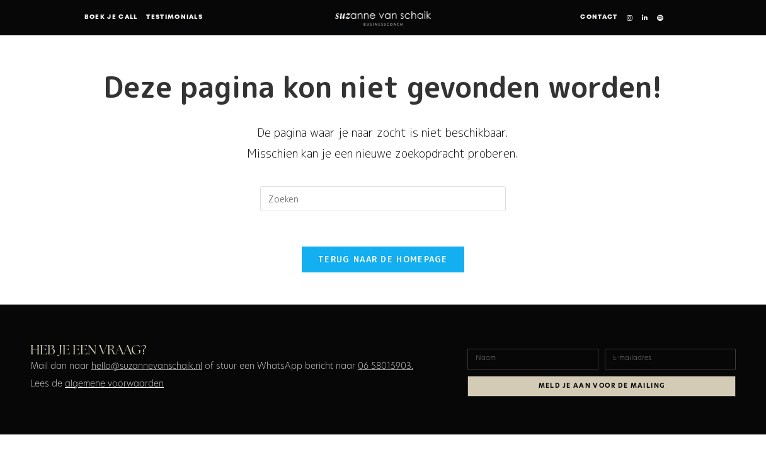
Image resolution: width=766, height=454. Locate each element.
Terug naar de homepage (383, 262)
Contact (598, 17)
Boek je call (111, 17)
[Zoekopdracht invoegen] (383, 198)
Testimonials (174, 17)
